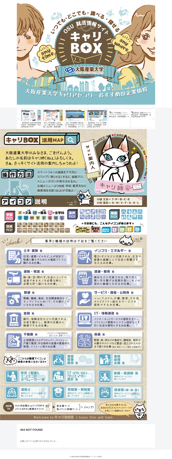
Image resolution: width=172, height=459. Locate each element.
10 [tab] (89, 130)
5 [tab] (73, 130)
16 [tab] (109, 130)
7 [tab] (79, 130)
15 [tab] (106, 130)
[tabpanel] (31, 118)
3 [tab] (66, 130)
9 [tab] (86, 130)
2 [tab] (63, 130)
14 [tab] (102, 130)
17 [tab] (112, 130)
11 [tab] (93, 130)
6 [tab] (76, 130)
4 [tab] (69, 130)
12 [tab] (96, 130)
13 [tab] (99, 130)
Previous (18, 119)
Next (153, 119)
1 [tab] (59, 130)
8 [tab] (83, 130)
